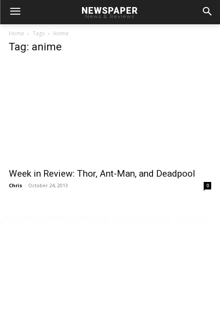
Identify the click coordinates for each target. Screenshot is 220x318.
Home (16, 33)
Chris (15, 185)
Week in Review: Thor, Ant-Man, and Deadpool (102, 173)
